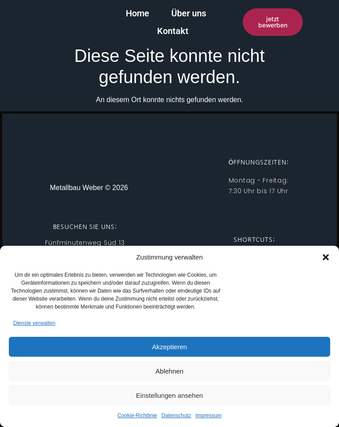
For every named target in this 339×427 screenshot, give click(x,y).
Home (114, 20)
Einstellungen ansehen (169, 395)
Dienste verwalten (34, 323)
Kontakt (220, 20)
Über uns (165, 20)
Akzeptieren (169, 347)
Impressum (209, 415)
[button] (325, 257)
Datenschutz (176, 415)
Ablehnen (169, 371)
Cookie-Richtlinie (137, 415)
